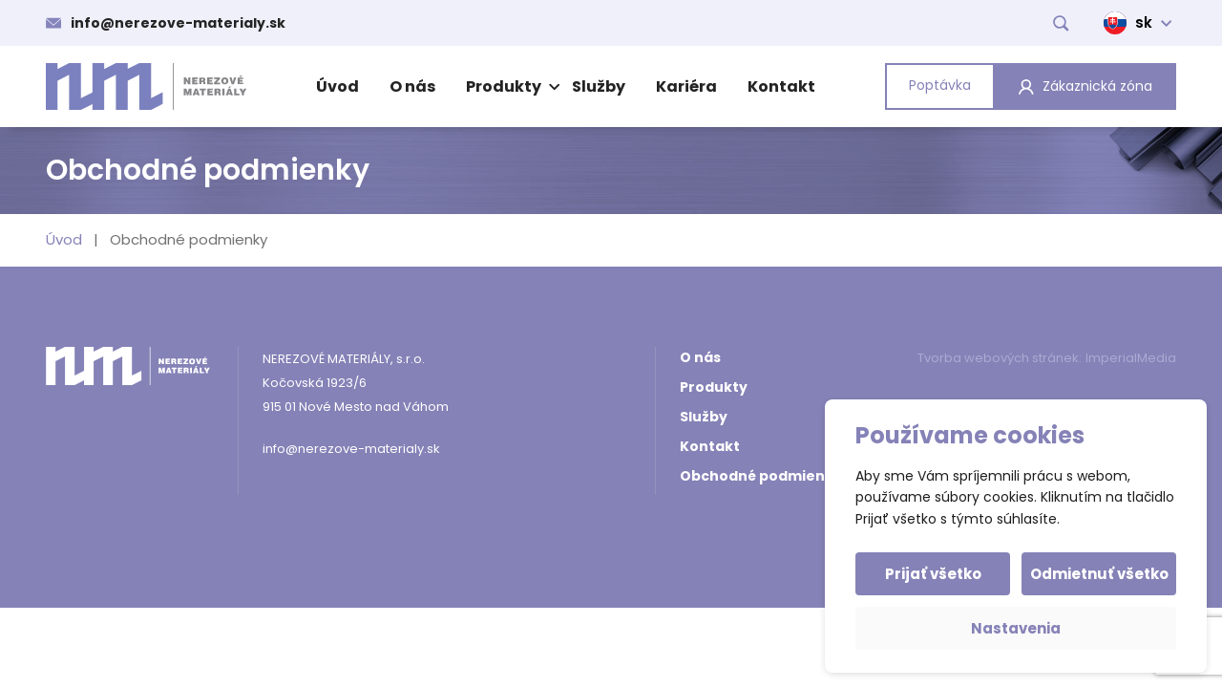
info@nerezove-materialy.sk (178, 22)
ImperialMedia (1130, 358)
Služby (598, 86)
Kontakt (781, 86)
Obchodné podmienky (761, 475)
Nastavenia (1016, 628)
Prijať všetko (933, 574)
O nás (412, 86)
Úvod (337, 86)
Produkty (510, 86)
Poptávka (940, 85)
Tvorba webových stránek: (999, 358)
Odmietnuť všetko (1099, 574)
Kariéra (686, 86)
